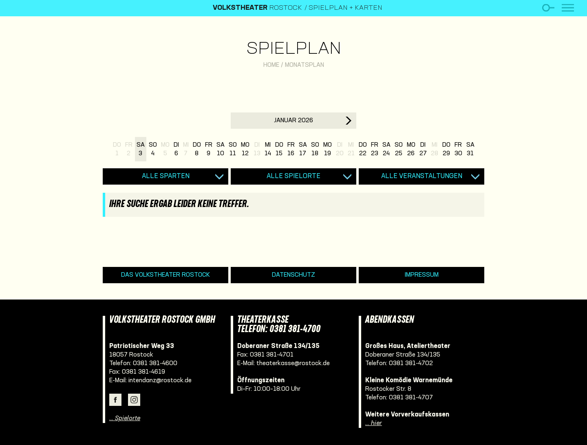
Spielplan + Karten (345, 8)
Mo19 (327, 149)
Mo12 (245, 149)
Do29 (446, 149)
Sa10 (220, 149)
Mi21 (351, 149)
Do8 (197, 149)
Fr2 (128, 149)
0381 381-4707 (411, 397)
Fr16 (291, 149)
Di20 (340, 149)
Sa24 (386, 149)
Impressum (422, 275)
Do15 (279, 149)
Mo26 (411, 149)
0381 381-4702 (411, 363)
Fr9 (208, 149)
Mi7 (186, 149)
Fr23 (374, 149)
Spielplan (293, 49)
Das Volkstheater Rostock (165, 275)
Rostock (257, 8)
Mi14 (268, 149)
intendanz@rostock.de (160, 380)
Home (271, 65)
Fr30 (458, 149)
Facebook (115, 400)
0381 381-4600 (155, 363)
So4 (153, 149)
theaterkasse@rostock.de (293, 363)
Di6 (176, 149)
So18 (315, 149)
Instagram (134, 400)
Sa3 (141, 149)
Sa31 (470, 149)
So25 (399, 149)
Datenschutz (293, 275)
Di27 (423, 149)
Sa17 (303, 149)
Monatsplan (304, 65)
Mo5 (165, 149)
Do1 (117, 149)
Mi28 (434, 149)
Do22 (363, 149)
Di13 (257, 149)
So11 (233, 149)
